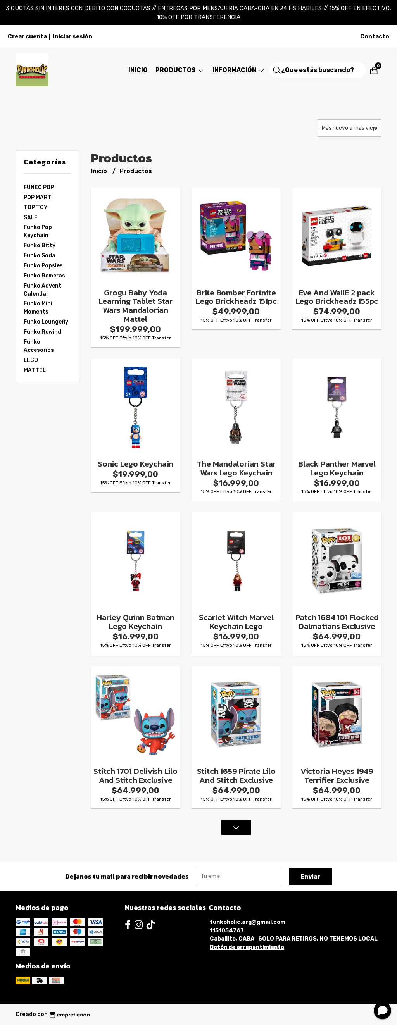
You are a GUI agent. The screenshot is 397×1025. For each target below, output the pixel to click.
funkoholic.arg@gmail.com (247, 922)
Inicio (138, 70)
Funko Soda (39, 255)
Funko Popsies (43, 265)
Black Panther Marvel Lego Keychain (337, 468)
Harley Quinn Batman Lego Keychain (135, 621)
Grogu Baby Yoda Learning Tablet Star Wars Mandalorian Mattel (135, 305)
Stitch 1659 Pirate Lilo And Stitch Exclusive (236, 775)
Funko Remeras (44, 275)
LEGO (31, 360)
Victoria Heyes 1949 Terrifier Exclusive (336, 775)
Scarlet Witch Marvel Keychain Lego (236, 621)
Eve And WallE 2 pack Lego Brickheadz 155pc (337, 296)
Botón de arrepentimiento (247, 947)
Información (238, 70)
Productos (180, 70)
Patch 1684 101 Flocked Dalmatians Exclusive (336, 621)
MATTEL (35, 370)
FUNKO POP (39, 187)
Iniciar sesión (72, 36)
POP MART (38, 197)
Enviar (310, 876)
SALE (31, 217)
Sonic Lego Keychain (135, 464)
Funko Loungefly (46, 322)
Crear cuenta (27, 36)
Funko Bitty (39, 245)
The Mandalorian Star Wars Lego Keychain (236, 468)
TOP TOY (36, 207)
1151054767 (227, 930)
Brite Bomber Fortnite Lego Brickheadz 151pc (236, 296)
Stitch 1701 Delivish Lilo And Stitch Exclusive (135, 775)
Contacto (374, 36)
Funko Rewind (42, 332)
